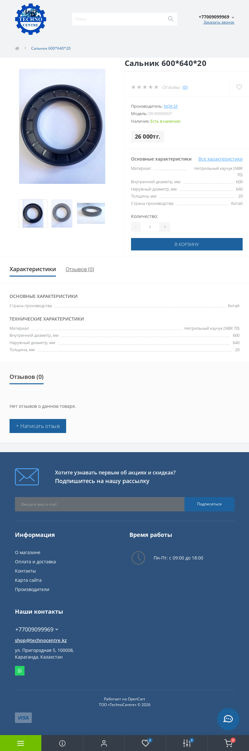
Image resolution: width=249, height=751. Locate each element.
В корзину (187, 244)
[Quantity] (150, 227)
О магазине (27, 552)
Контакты (25, 571)
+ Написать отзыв (38, 426)
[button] (103, 743)
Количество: (144, 216)
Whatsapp (20, 670)
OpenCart (136, 699)
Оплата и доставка (35, 562)
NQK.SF (171, 106)
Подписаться (209, 504)
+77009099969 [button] (36, 629)
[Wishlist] (239, 87)
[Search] (170, 19)
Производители (32, 589)
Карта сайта (28, 580)
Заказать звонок (219, 22)
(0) (185, 87)
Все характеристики (220, 159)
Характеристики (33, 269)
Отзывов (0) (80, 269)
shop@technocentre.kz (41, 640)
